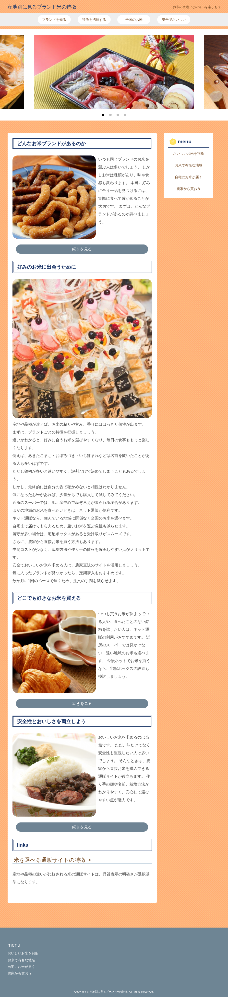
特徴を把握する (94, 20)
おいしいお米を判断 (188, 153)
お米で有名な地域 (188, 165)
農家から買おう (189, 189)
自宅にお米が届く (188, 177)
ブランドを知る (54, 20)
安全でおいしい (174, 20)
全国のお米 (134, 20)
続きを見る (82, 249)
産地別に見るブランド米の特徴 (42, 7)
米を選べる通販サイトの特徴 (49, 860)
